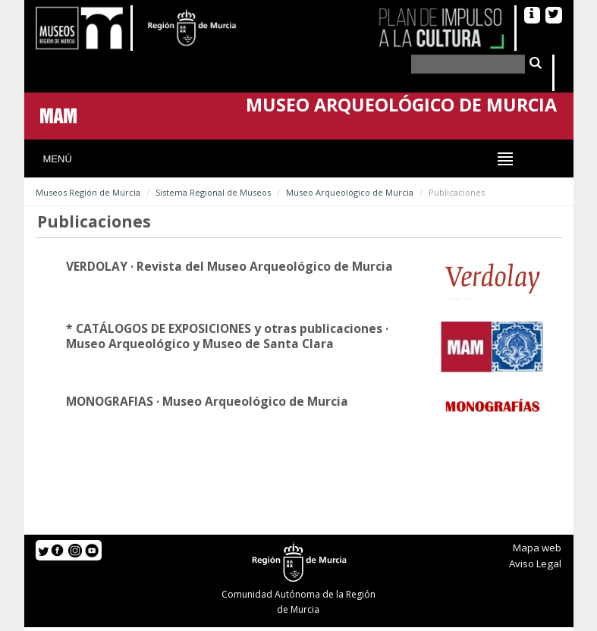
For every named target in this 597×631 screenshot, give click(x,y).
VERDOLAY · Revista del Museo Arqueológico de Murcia (229, 266)
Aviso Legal (535, 563)
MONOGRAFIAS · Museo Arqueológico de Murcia (207, 401)
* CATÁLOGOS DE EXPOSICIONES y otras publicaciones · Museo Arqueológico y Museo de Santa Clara (227, 336)
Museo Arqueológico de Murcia (349, 192)
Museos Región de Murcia (88, 192)
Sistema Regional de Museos (213, 192)
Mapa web (537, 547)
